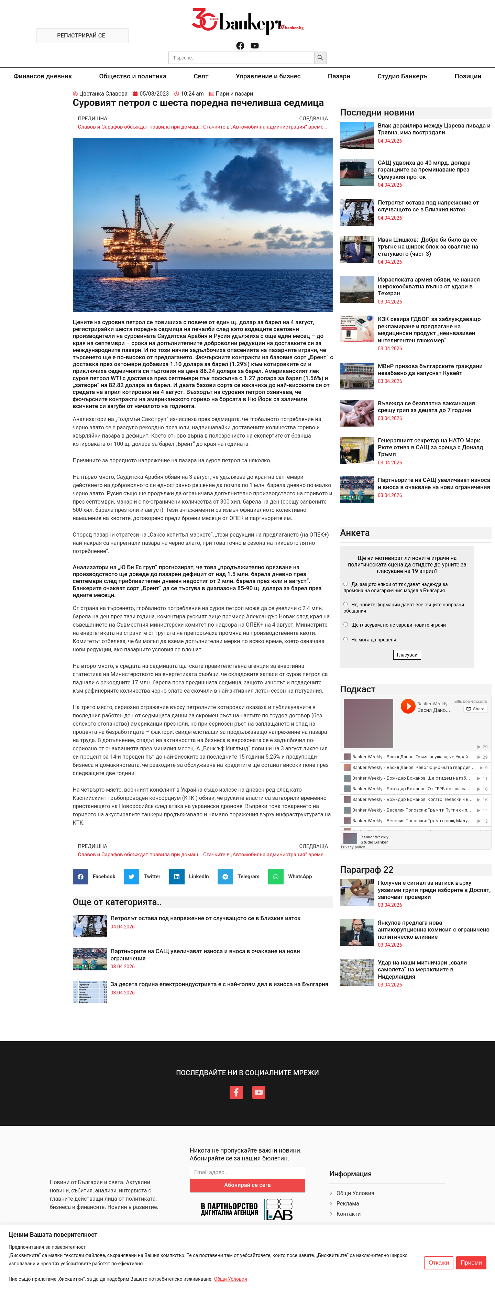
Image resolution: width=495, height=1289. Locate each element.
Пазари (339, 76)
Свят (201, 76)
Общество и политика (133, 76)
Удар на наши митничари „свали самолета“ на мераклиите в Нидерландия (422, 969)
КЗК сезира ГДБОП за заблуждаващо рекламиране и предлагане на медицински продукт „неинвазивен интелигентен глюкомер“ (429, 329)
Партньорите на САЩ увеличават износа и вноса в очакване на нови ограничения (434, 483)
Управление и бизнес (268, 76)
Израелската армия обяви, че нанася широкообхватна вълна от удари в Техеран (429, 286)
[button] (97, 876)
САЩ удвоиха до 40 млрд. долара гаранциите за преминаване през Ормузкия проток (424, 169)
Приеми (471, 1263)
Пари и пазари (234, 93)
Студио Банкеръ (402, 76)
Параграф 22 (367, 869)
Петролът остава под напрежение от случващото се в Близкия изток (206, 918)
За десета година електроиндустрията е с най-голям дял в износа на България (220, 984)
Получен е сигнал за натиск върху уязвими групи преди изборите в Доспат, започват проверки (434, 889)
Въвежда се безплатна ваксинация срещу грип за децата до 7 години (426, 407)
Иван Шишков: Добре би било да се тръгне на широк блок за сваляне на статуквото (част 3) (428, 246)
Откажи (439, 1263)
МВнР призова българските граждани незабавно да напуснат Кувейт (430, 369)
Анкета (355, 533)
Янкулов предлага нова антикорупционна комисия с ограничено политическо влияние (434, 929)
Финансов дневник (43, 76)
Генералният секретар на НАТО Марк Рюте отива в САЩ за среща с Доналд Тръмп (430, 447)
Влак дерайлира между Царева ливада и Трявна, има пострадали (434, 129)
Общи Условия (230, 1279)
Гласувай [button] (407, 655)
